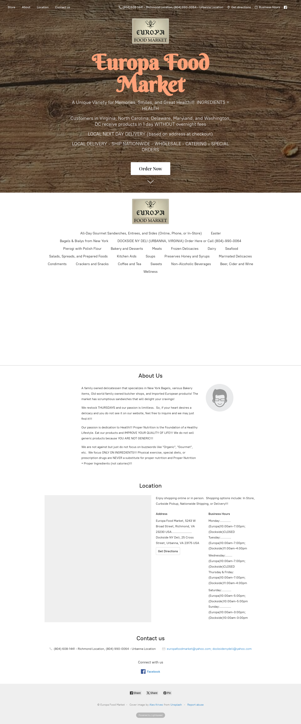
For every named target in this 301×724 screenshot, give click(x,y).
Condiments (57, 264)
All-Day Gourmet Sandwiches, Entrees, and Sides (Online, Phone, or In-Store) (141, 233)
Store (11, 7)
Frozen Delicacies (184, 249)
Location (43, 7)
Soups (150, 256)
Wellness (150, 272)
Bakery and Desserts (127, 249)
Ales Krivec (156, 704)
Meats (157, 249)
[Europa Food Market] (150, 211)
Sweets (156, 264)
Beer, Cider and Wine (236, 264)
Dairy (212, 249)
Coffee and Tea (129, 264)
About (26, 7)
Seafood (231, 249)
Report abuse (195, 704)
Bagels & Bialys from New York (84, 241)
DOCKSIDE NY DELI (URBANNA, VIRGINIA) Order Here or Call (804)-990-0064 (179, 241)
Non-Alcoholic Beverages (191, 264)
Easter (216, 233)
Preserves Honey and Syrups (187, 256)
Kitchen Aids (126, 256)
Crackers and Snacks (92, 264)
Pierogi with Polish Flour (82, 249)
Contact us (62, 7)
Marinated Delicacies (235, 256)
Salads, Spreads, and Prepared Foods (78, 256)
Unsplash (176, 704)
